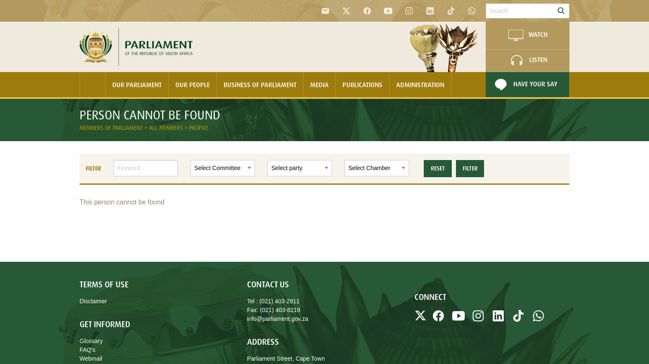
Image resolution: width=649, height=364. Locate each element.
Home (92, 84)
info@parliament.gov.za (277, 318)
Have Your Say (524, 84)
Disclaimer (93, 301)
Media (319, 84)
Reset (438, 168)
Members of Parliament (112, 127)
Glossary (91, 341)
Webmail (91, 358)
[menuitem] (93, 84)
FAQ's (87, 349)
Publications (362, 84)
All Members (167, 127)
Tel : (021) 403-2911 (273, 301)
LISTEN (527, 60)
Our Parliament (137, 84)
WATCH (527, 35)
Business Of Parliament (260, 84)
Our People (192, 84)
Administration (420, 84)
